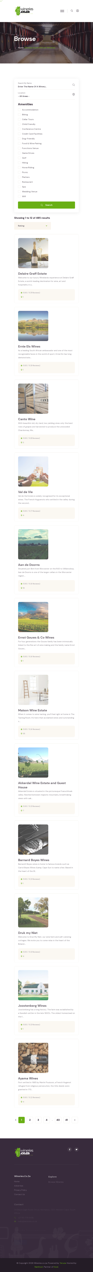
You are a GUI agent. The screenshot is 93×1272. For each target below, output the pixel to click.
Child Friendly (26, 124)
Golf (22, 158)
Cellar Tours (26, 119)
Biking (23, 114)
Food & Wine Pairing (30, 143)
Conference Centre (29, 129)
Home (21, 47)
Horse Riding (26, 167)
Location (21, 93)
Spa (22, 187)
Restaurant (25, 182)
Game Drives (26, 153)
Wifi (22, 196)
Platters (24, 177)
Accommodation (28, 110)
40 (58, 1120)
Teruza (63, 1263)
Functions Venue (28, 148)
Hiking (23, 163)
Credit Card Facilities (30, 134)
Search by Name (25, 83)
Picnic (23, 172)
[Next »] (75, 1120)
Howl (56, 1267)
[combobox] (46, 96)
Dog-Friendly (26, 139)
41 (66, 1120)
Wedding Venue (27, 191)
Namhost (39, 1267)
